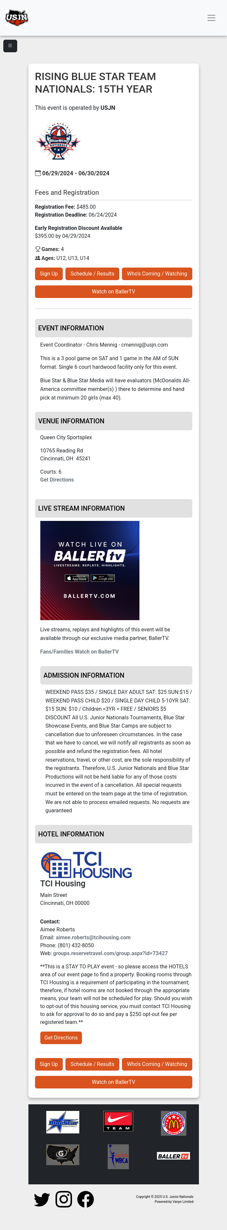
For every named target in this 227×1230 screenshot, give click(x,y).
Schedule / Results (92, 274)
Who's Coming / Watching (157, 274)
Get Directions (57, 480)
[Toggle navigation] (211, 17)
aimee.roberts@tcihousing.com (93, 937)
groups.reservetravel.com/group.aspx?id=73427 (110, 953)
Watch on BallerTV (113, 291)
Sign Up (49, 274)
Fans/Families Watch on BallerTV (79, 652)
